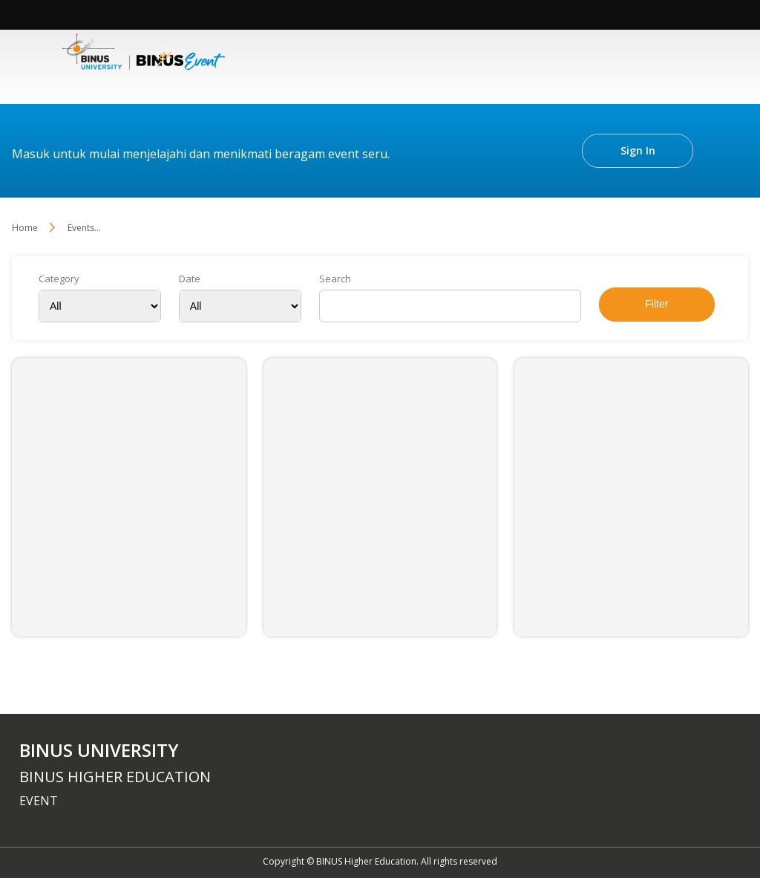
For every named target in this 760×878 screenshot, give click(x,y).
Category (59, 279)
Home (25, 227)
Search (335, 279)
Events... (84, 227)
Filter (656, 304)
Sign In (637, 150)
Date (189, 279)
